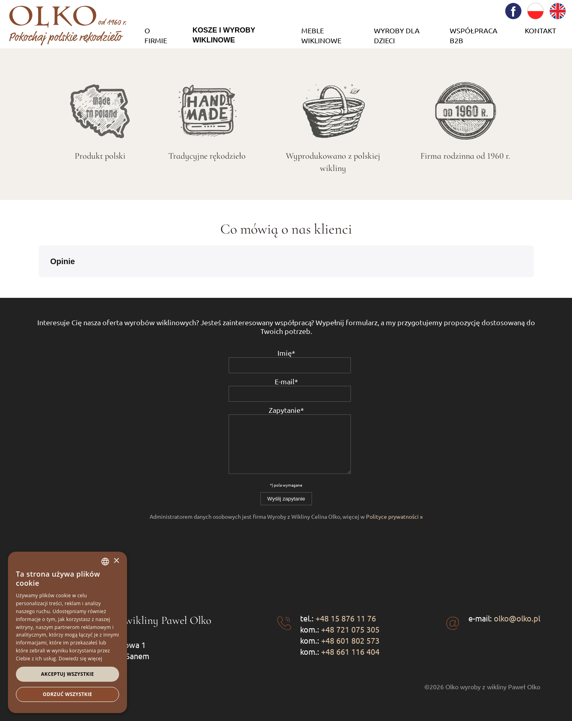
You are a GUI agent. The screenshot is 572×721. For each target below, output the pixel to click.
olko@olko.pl (517, 618)
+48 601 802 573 (350, 640)
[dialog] (67, 632)
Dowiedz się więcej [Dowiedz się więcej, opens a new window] (80, 658)
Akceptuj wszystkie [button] (67, 674)
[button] (38, 285)
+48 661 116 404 (350, 651)
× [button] (116, 561)
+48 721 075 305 (350, 629)
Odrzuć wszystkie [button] (67, 694)
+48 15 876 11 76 (346, 618)
